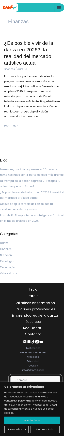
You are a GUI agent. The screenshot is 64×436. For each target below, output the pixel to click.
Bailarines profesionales (34, 309)
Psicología (6, 261)
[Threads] (37, 341)
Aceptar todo (32, 420)
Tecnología (7, 267)
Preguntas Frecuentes (33, 352)
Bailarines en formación (34, 303)
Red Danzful (33, 328)
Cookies (33, 365)
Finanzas (9, 69)
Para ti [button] (33, 295)
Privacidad (33, 361)
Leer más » (11, 125)
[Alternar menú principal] (59, 7)
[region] (32, 409)
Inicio (33, 289)
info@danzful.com (33, 370)
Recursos (33, 321)
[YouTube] (41, 341)
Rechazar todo (45, 429)
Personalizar (15, 429)
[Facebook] (29, 341)
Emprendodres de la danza (34, 315)
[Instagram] (25, 341)
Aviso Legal (33, 357)
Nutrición (6, 255)
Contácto (33, 334)
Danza (4, 243)
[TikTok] (33, 341)
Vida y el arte (8, 273)
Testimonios (33, 348)
